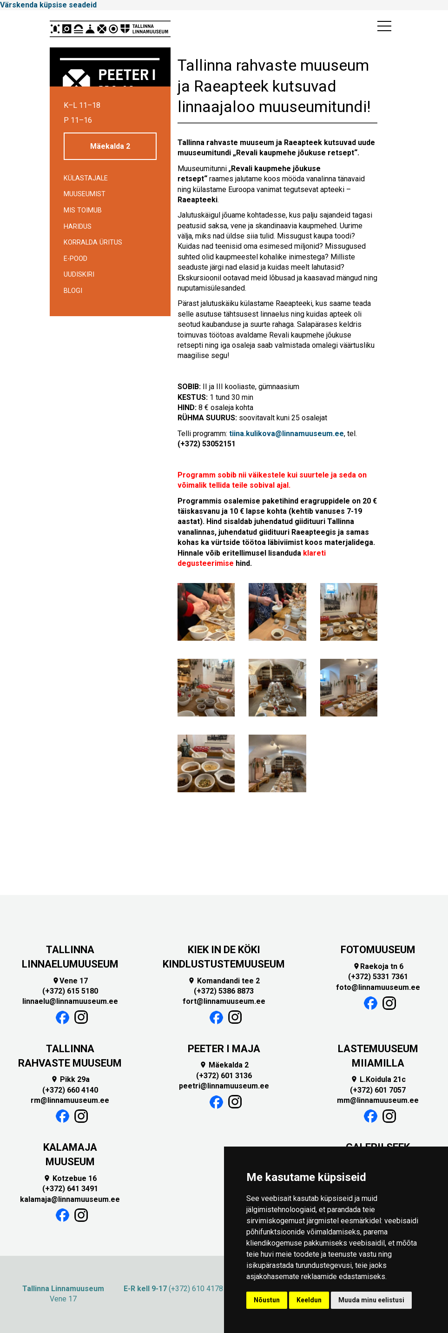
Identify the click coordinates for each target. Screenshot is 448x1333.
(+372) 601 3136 (224, 1075)
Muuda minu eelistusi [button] (371, 1300)
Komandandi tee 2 (224, 980)
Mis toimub (83, 210)
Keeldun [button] (309, 1300)
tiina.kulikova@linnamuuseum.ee (286, 433)
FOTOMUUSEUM (378, 949)
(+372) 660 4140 (70, 1090)
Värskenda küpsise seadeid (48, 4)
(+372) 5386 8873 (224, 991)
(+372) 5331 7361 (378, 976)
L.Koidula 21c (378, 1079)
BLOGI (73, 291)
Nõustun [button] (267, 1300)
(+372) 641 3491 (70, 1188)
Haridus (78, 227)
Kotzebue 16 (70, 1178)
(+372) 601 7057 (378, 1090)
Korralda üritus (93, 242)
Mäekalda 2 (110, 146)
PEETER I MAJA (224, 1048)
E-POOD (75, 259)
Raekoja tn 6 (378, 966)
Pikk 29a (70, 1079)
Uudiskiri (79, 275)
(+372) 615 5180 (70, 991)
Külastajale (86, 178)
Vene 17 (70, 980)
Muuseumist (84, 194)
